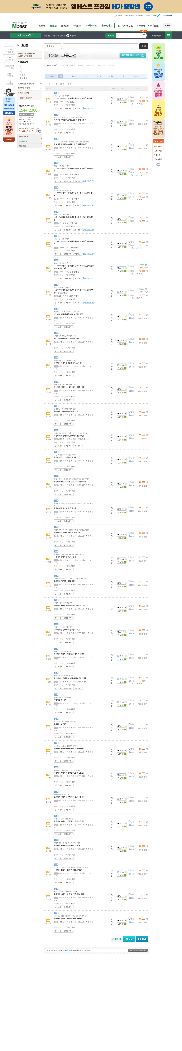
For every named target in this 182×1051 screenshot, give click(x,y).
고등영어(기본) (67, 65)
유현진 (73, 76)
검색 (144, 46)
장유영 (111, 76)
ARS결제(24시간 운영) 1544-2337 (29, 130)
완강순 (68, 84)
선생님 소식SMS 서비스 (9, 66)
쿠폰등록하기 (9, 75)
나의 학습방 (153, 25)
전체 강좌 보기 (9, 58)
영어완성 (65, 25)
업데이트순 (60, 84)
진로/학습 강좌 (24, 88)
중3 (21, 72)
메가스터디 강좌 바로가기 (138, 950)
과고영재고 (107, 25)
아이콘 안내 (140, 83)
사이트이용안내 (9, 50)
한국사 (111, 65)
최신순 (51, 84)
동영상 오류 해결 (29, 136)
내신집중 (53, 25)
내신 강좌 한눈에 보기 (133, 55)
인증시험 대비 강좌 (26, 83)
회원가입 (47, 36)
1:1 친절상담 (29, 141)
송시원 (136, 76)
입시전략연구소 (125, 25)
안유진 (123, 76)
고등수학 (79, 65)
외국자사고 (92, 25)
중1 (21, 66)
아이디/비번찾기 (59, 36)
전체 (60, 76)
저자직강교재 (23, 93)
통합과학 (90, 65)
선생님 (42, 25)
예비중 (22, 75)
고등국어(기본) (51, 65)
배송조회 (73, 36)
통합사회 (101, 65)
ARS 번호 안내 (26, 114)
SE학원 (167, 25)
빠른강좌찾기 (156, 36)
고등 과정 (23, 78)
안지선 (86, 76)
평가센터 (140, 25)
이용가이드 (29, 146)
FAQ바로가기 (9, 83)
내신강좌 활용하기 (25, 98)
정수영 (98, 76)
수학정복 (77, 25)
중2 (21, 69)
